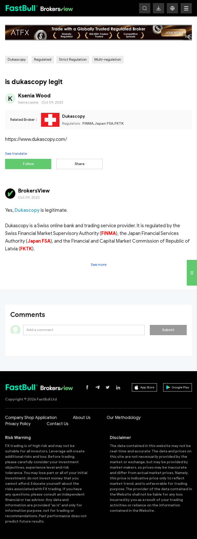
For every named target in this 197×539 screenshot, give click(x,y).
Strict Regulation (73, 59)
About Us (82, 417)
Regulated (42, 59)
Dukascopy (17, 59)
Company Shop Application (31, 417)
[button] (172, 8)
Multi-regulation (107, 59)
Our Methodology (124, 417)
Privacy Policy (18, 423)
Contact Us (57, 423)
